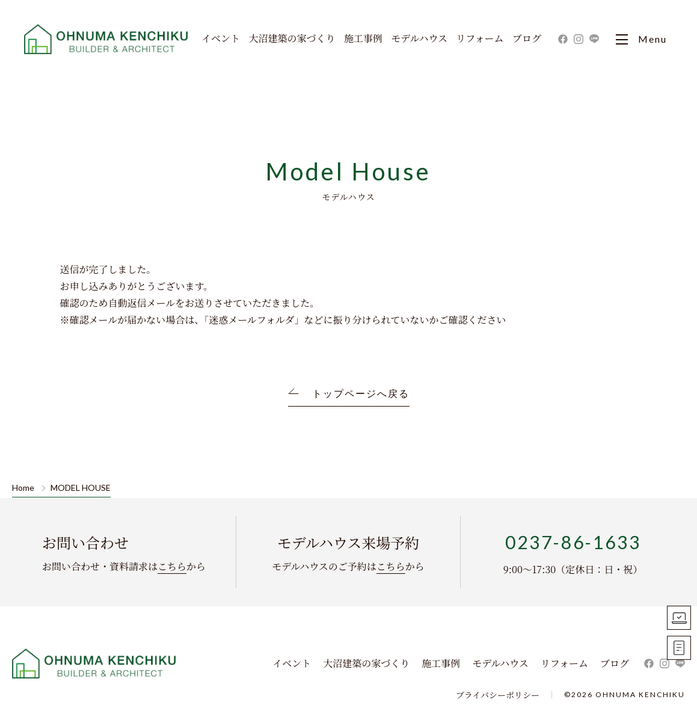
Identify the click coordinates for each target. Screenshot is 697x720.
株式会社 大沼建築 (94, 663)
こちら (172, 566)
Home (23, 488)
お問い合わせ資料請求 (679, 648)
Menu (641, 39)
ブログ (526, 39)
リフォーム (479, 39)
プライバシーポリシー (497, 695)
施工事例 (363, 39)
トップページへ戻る (361, 394)
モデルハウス (419, 39)
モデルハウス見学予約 (679, 618)
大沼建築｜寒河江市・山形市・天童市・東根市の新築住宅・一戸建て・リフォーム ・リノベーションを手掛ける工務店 (106, 39)
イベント (220, 39)
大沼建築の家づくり (291, 39)
